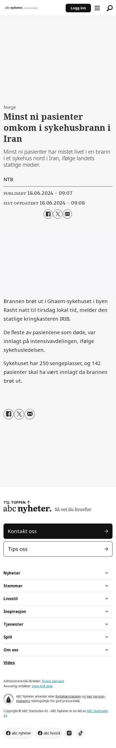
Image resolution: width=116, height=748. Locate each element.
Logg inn (78, 8)
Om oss (11, 650)
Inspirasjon (15, 611)
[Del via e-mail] (67, 213)
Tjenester (13, 624)
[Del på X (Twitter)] (57, 213)
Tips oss (18, 548)
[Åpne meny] (97, 8)
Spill (8, 637)
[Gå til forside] (21, 8)
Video (9, 662)
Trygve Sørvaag (53, 681)
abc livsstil (52, 733)
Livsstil (11, 598)
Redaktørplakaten (68, 696)
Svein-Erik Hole (42, 686)
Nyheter (12, 573)
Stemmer (13, 586)
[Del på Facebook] (48, 213)
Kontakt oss (22, 531)
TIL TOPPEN (15, 502)
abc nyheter (21, 733)
